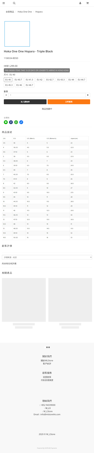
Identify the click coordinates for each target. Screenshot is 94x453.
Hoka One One (25, 11)
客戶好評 (47, 363)
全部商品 (10, 11)
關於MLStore (47, 360)
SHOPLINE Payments (50, 448)
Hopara (39, 11)
